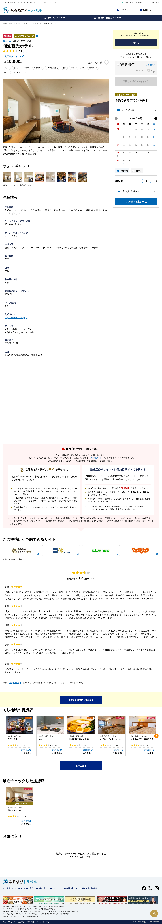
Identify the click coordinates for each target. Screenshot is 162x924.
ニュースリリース (9, 922)
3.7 (84, 745)
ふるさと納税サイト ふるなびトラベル (16, 23)
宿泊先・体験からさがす (109, 18)
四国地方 (7, 41)
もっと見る (81, 766)
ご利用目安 (25, 750)
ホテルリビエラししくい (110, 739)
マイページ (56, 888)
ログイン (124, 10)
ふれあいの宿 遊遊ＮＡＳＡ (142, 740)
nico (40, 739)
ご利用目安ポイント (12, 56)
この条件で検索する (134, 201)
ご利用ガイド (128, 2)
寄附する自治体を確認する (81, 700)
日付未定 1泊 (127, 110)
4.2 (53, 745)
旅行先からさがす (56, 18)
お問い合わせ (141, 2)
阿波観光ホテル (14, 810)
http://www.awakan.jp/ (15, 317)
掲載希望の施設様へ (90, 888)
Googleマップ (14, 683)
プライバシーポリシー (44, 922)
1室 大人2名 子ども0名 (132, 191)
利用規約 (30, 922)
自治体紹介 (150, 65)
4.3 (22, 745)
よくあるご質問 (153, 2)
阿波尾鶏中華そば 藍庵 (79, 739)
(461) (25, 51)
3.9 (115, 745)
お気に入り (148, 10)
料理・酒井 (12, 739)
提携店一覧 (37, 23)
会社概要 (21, 922)
